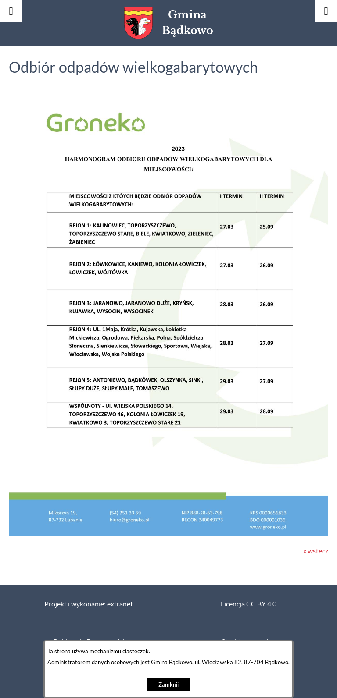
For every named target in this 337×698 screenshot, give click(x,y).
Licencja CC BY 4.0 (248, 604)
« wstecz (315, 551)
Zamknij (168, 684)
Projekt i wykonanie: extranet (88, 604)
